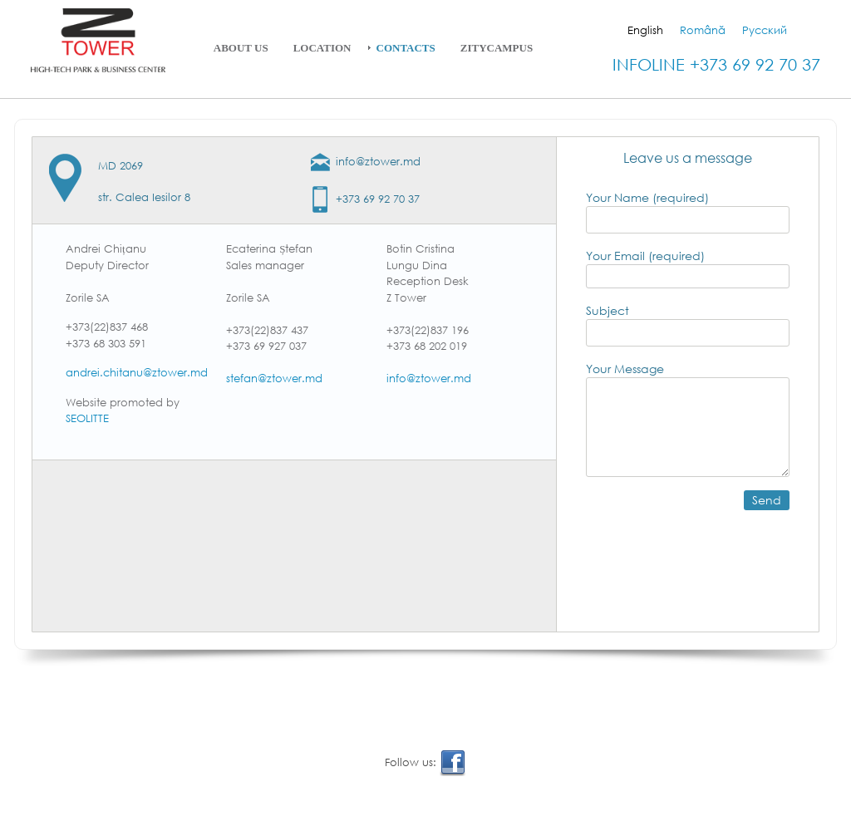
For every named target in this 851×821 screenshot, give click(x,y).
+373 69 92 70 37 (378, 199)
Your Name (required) (688, 211)
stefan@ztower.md (274, 378)
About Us (241, 48)
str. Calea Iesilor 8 (144, 197)
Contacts (405, 48)
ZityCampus (496, 48)
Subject (688, 324)
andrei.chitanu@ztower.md (137, 373)
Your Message (688, 419)
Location (322, 48)
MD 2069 (120, 166)
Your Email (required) (688, 265)
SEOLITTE (87, 418)
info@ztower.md (378, 162)
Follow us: (425, 763)
